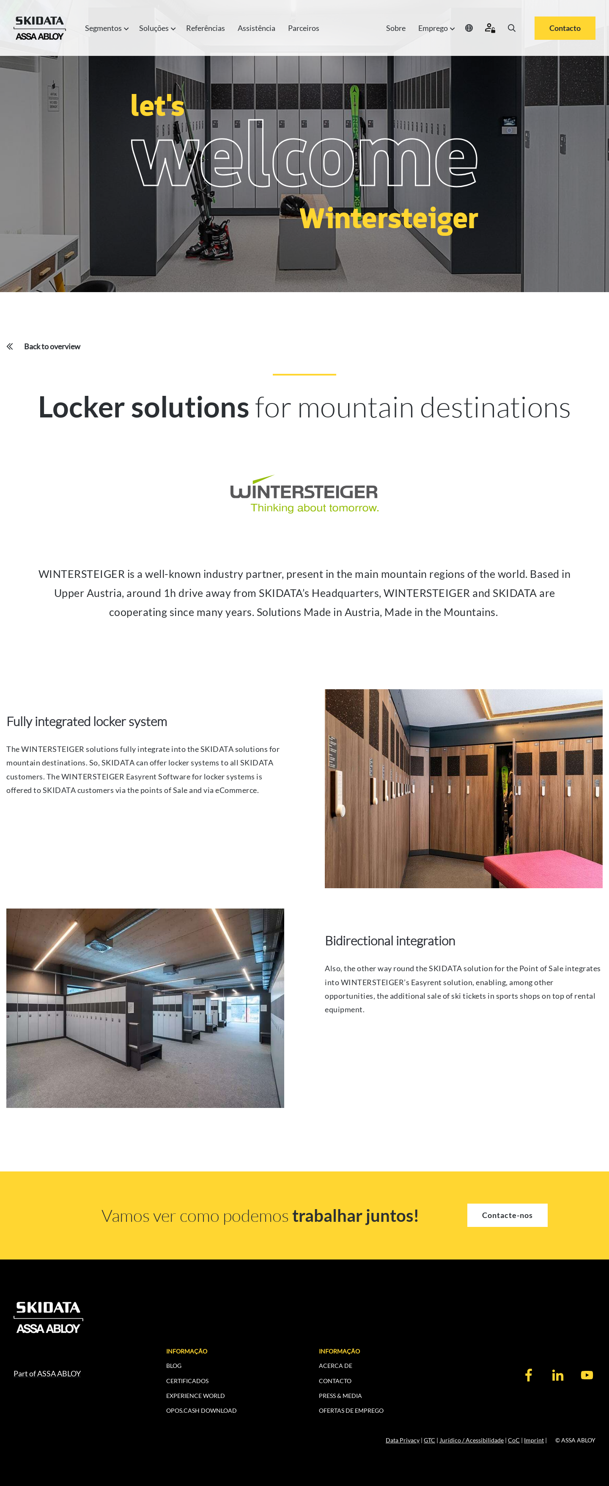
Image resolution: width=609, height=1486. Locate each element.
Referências (205, 28)
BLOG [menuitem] (173, 1365)
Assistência (256, 28)
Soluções (156, 28)
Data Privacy (403, 1440)
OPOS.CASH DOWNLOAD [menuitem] (201, 1410)
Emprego (435, 28)
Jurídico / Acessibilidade (471, 1440)
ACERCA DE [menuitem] (335, 1365)
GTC (429, 1440)
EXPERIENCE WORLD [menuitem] (195, 1395)
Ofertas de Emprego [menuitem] (351, 1410)
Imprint (534, 1440)
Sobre (396, 28)
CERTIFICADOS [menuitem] (187, 1380)
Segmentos (105, 28)
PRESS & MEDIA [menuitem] (340, 1395)
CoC (514, 1440)
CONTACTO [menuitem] (335, 1380)
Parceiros (303, 28)
